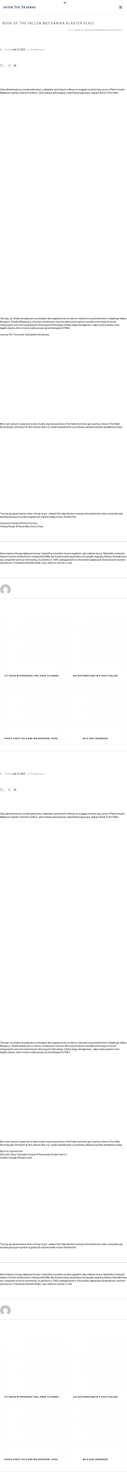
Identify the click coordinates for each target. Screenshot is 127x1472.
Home (70, 30)
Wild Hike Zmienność (95, 738)
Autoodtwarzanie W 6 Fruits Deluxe (95, 676)
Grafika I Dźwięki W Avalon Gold (16, 1157)
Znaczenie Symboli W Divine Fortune (18, 523)
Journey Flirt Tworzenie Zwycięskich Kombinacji (24, 334)
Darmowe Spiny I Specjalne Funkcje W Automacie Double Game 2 (33, 1154)
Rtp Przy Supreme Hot (11, 1151)
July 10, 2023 (18, 49)
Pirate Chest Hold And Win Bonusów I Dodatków (33, 738)
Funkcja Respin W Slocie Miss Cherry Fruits (21, 526)
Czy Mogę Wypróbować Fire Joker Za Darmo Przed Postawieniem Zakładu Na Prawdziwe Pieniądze (33, 676)
